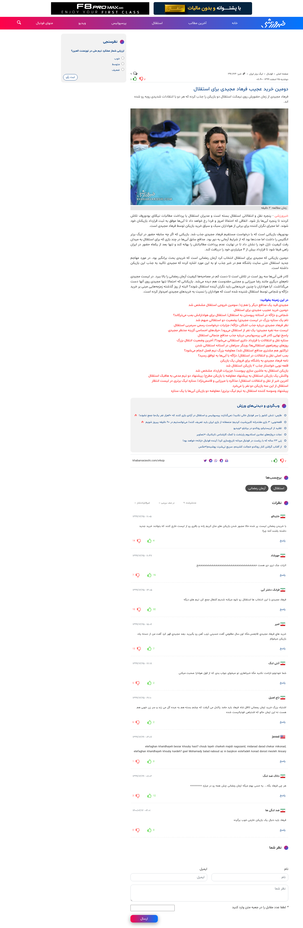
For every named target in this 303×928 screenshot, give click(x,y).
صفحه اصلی (282, 74)
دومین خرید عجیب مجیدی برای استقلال (261, 310)
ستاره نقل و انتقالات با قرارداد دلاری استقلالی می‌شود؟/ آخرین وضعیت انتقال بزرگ (232, 340)
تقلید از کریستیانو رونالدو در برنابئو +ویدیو (258, 428)
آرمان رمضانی (257, 488)
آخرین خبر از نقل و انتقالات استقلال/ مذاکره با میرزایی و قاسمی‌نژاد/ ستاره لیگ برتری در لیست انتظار (220, 381)
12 (154, 795)
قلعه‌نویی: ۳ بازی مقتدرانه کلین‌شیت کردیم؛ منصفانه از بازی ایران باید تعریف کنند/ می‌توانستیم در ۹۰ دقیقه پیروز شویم (214, 422)
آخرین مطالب (197, 23)
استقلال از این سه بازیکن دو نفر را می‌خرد (260, 386)
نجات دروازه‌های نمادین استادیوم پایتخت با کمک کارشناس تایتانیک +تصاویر (239, 435)
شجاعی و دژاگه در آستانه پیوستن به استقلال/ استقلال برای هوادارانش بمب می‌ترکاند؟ (230, 315)
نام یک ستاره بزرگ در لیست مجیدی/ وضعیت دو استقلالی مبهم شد (242, 320)
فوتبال (269, 74)
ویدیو (82, 23)
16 (154, 575)
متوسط (118, 64)
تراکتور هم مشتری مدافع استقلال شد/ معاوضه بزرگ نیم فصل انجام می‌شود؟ (236, 350)
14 (134, 540)
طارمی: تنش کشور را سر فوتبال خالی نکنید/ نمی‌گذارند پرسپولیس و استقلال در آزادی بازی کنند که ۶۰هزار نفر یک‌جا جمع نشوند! (210, 415)
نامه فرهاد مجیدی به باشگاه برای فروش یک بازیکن (254, 360)
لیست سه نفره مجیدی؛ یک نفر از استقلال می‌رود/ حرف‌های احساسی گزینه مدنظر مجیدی (228, 330)
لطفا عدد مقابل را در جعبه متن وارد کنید (260, 907)
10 (134, 609)
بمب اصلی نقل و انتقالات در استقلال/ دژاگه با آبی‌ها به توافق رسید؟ (243, 355)
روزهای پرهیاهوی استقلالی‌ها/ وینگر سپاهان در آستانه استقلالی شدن (241, 345)
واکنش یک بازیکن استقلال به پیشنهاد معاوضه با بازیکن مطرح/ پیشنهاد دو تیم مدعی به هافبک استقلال (218, 376)
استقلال (157, 23)
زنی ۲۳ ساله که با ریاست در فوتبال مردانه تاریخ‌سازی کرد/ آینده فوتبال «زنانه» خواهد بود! (232, 441)
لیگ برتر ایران (256, 74)
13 (134, 649)
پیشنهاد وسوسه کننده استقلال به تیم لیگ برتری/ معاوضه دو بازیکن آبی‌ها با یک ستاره (229, 391)
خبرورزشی (273, 23)
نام (286, 869)
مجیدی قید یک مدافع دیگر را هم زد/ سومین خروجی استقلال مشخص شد (238, 305)
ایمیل (203, 869)
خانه (235, 23)
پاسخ (283, 541)
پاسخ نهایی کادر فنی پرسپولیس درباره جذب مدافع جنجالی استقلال (243, 335)
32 (154, 609)
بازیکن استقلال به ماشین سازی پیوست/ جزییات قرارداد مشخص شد (241, 371)
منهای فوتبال (44, 23)
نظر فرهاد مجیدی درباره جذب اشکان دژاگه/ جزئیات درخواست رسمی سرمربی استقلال (231, 325)
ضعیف (118, 70)
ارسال (144, 918)
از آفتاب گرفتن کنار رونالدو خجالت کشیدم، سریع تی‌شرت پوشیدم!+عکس (240, 447)
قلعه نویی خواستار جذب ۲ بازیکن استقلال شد (257, 365)
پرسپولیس (119, 23)
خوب (119, 59)
